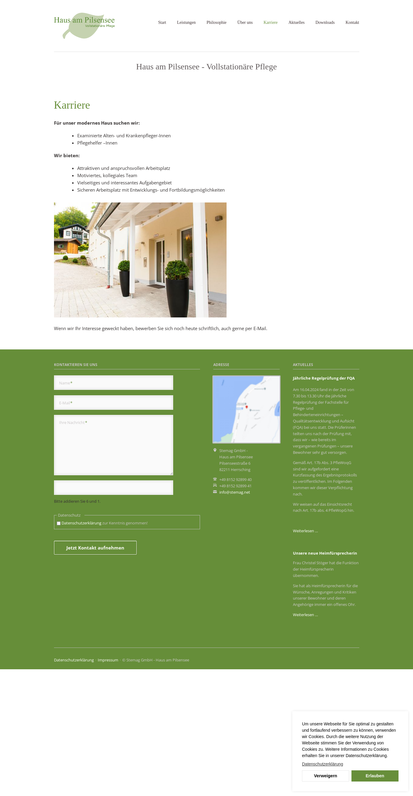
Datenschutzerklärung (81, 649)
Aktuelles (296, 22)
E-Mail (66, 529)
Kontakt (352, 22)
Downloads (325, 22)
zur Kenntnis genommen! (105, 649)
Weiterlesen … (305, 657)
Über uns (245, 22)
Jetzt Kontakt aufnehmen (95, 674)
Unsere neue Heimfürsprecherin (325, 680)
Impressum (108, 786)
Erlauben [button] (375, 775)
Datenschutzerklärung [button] (322, 764)
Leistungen (186, 22)
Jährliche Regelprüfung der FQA (324, 505)
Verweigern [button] (325, 775)
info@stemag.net (234, 619)
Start (162, 22)
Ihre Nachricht (73, 549)
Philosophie (217, 22)
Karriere (271, 22)
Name (66, 509)
